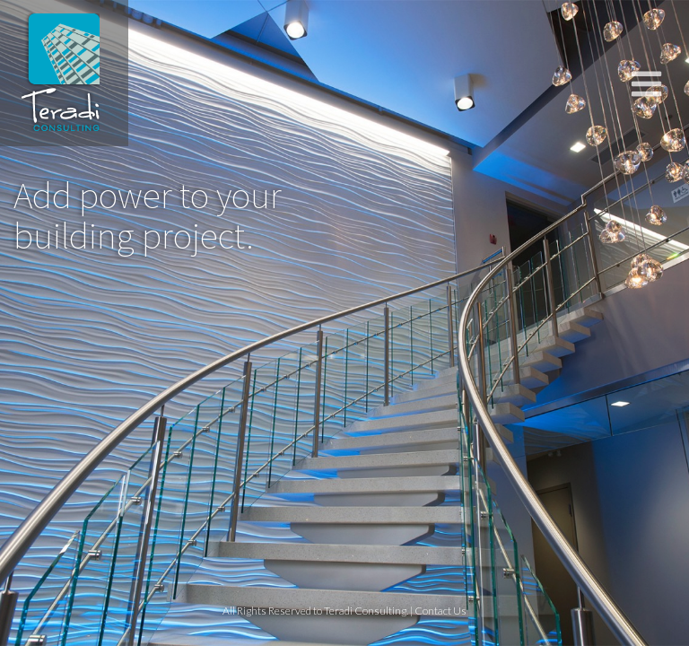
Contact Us (440, 610)
